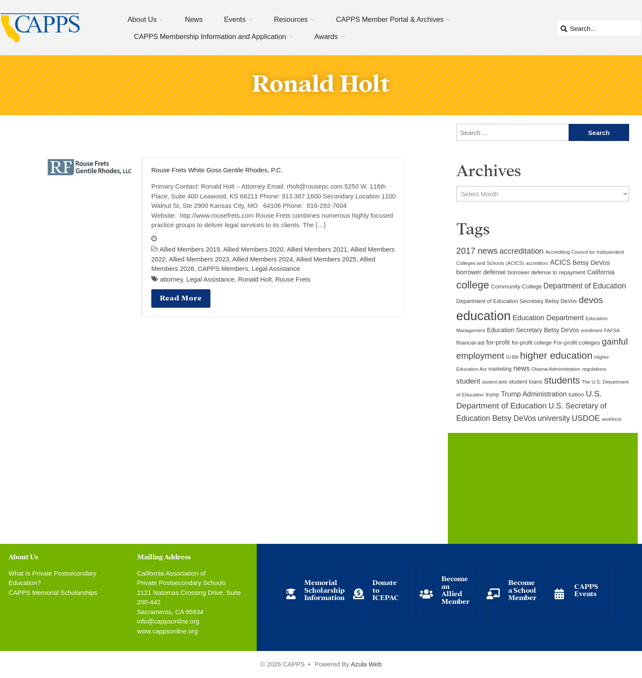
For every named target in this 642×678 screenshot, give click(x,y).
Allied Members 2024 (262, 259)
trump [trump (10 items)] (492, 395)
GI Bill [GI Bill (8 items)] (512, 357)
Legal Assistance (276, 268)
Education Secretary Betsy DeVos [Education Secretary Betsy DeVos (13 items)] (533, 330)
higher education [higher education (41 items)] (556, 355)
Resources (291, 19)
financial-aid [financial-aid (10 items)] (470, 343)
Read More (181, 297)
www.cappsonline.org (167, 631)
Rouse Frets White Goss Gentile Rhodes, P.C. (217, 170)
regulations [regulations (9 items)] (594, 369)
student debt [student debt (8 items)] (494, 381)
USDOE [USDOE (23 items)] (586, 418)
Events (235, 19)
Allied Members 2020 (253, 249)
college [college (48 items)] (472, 285)
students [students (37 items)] (562, 380)
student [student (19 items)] (468, 381)
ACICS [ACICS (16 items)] (560, 262)
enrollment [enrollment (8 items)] (591, 330)
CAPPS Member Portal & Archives (390, 19)
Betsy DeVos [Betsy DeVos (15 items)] (591, 262)
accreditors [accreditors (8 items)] (537, 263)
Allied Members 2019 (189, 249)
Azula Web (366, 664)
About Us (142, 19)
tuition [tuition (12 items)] (576, 394)
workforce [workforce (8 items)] (611, 419)
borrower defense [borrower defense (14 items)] (481, 272)
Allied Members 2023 (199, 259)
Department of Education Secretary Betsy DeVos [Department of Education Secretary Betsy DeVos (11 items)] (516, 301)
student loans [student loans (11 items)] (526, 381)
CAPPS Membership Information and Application (210, 36)
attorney (171, 279)
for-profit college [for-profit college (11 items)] (532, 342)
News (193, 19)
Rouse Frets (292, 279)
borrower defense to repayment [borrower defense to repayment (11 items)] (546, 272)
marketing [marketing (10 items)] (500, 369)
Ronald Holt (255, 279)
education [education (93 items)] (483, 316)
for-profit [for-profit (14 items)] (498, 342)
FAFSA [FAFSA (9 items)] (612, 330)
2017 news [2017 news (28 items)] (477, 250)
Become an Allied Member (455, 589)
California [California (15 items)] (601, 272)
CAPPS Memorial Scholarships (53, 592)
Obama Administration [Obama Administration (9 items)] (555, 369)
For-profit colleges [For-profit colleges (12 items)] (577, 342)
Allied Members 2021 (317, 249)
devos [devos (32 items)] (591, 300)
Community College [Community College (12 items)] (516, 286)
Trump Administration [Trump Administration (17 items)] (534, 394)
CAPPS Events (586, 589)
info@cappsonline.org (168, 621)
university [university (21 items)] (554, 418)
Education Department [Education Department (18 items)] (548, 318)
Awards (326, 36)
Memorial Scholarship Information (324, 589)
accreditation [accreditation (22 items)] (522, 251)
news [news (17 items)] (521, 368)
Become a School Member (522, 589)
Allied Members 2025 (326, 259)
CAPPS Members (223, 268)
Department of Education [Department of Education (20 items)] (584, 286)
